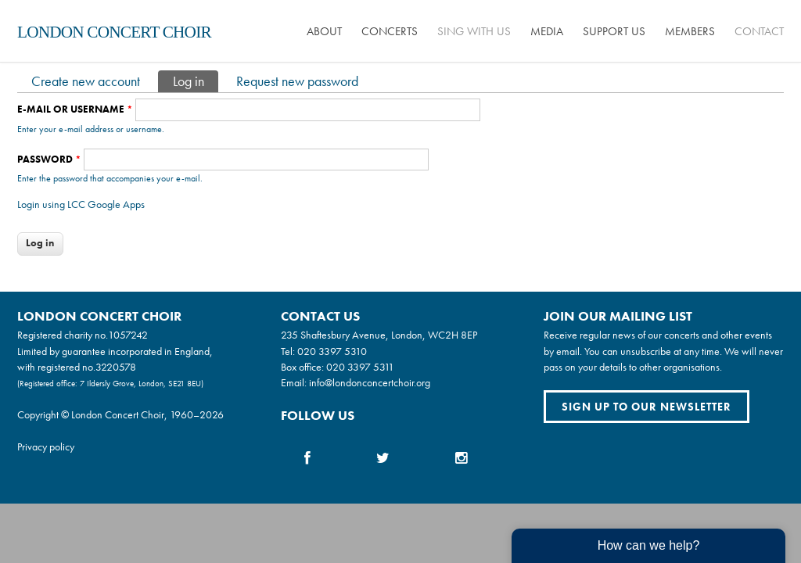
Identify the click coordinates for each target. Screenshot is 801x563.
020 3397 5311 (360, 367)
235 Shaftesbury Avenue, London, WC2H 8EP (379, 335)
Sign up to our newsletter (646, 407)
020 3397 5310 (332, 351)
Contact (759, 31)
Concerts (389, 31)
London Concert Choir (114, 32)
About (324, 31)
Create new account (85, 81)
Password (49, 159)
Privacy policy (45, 446)
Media (546, 31)
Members (690, 31)
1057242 (128, 335)
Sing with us (474, 31)
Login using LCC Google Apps (81, 204)
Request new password (297, 81)
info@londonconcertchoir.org (369, 382)
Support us (614, 31)
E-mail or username (75, 109)
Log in (195, 80)
